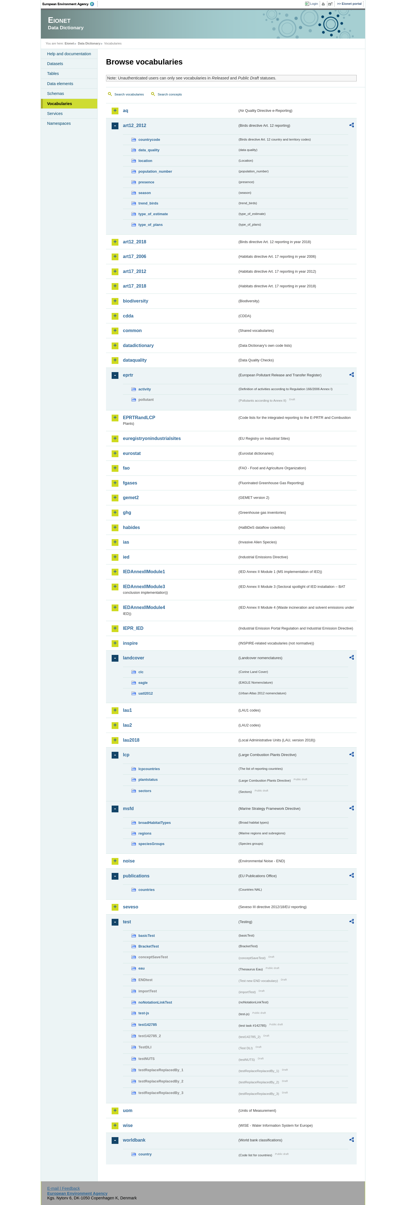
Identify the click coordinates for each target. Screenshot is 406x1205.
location (145, 161)
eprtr (128, 375)
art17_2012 (134, 271)
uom (128, 1110)
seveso (130, 906)
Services (55, 113)
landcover (133, 657)
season (144, 193)
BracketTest (148, 946)
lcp (126, 754)
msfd (128, 808)
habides (131, 527)
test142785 (147, 1024)
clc (141, 672)
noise (129, 861)
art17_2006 (134, 256)
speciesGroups (151, 844)
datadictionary (138, 345)
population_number (155, 171)
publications (136, 875)
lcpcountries (149, 769)
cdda (128, 316)
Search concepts (170, 94)
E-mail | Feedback (63, 1188)
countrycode (149, 139)
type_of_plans (150, 225)
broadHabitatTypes (154, 823)
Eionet (69, 43)
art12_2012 (134, 125)
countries (146, 890)
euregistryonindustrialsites (152, 438)
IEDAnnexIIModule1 (144, 571)
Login (314, 3)
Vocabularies (59, 103)
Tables (53, 73)
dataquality (135, 360)
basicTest (146, 935)
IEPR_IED (133, 628)
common (132, 330)
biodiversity (135, 301)
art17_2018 (134, 286)
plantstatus (148, 779)
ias (126, 542)
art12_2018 (134, 241)
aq (125, 110)
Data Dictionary (89, 43)
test (127, 921)
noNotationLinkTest (155, 1002)
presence (146, 182)
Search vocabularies (129, 94)
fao (126, 468)
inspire (130, 643)
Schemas (55, 93)
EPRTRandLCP (139, 417)
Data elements (60, 83)
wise (128, 1125)
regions (144, 833)
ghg (127, 512)
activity (144, 389)
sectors (144, 791)
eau (141, 968)
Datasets (55, 63)
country (145, 1154)
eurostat (132, 453)
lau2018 (131, 740)
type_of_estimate (153, 214)
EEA (70, 4)
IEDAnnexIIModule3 (144, 586)
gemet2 (131, 497)
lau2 (127, 725)
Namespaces (59, 123)
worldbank (134, 1140)
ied (126, 557)
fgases (130, 483)
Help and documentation (69, 54)
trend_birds (148, 203)
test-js (143, 1013)
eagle (143, 683)
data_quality (149, 150)
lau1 (127, 710)
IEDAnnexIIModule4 (144, 607)
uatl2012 (145, 693)
